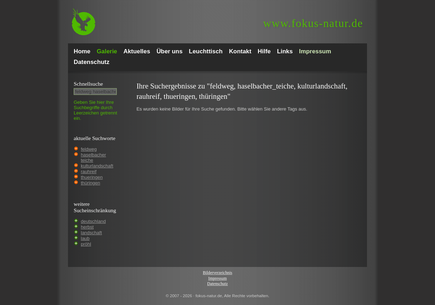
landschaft (91, 232)
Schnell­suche (88, 84)
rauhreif (88, 171)
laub (85, 238)
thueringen (92, 177)
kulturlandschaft (97, 165)
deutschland (93, 221)
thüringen (90, 183)
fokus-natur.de (313, 23)
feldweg (89, 149)
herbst (87, 227)
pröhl (86, 244)
